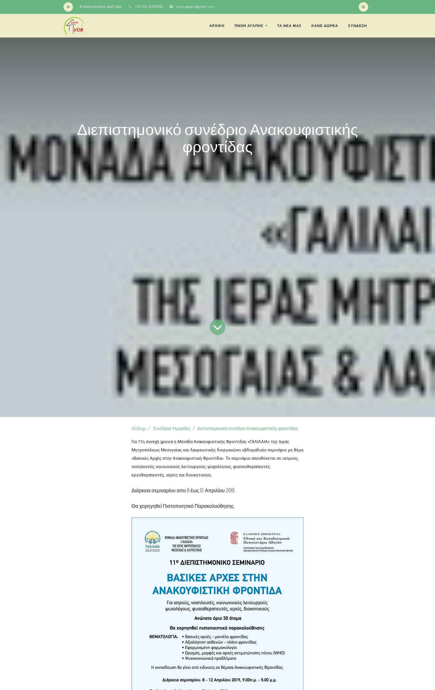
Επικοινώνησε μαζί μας (101, 6)
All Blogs (138, 428)
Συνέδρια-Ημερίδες (172, 428)
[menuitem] (217, 25)
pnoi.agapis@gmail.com (196, 6)
